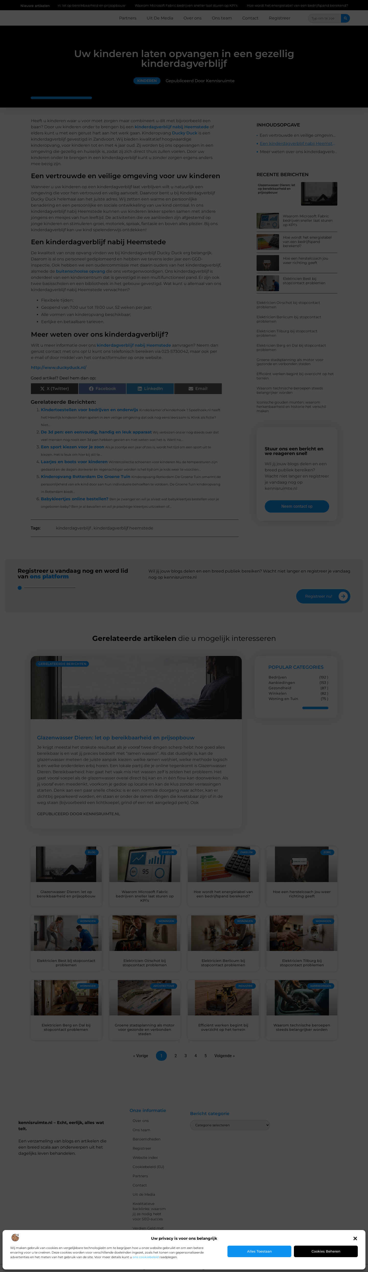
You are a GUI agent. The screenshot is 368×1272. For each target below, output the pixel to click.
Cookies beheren (326, 1251)
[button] (355, 1238)
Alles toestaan (259, 1251)
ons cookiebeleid (146, 1257)
